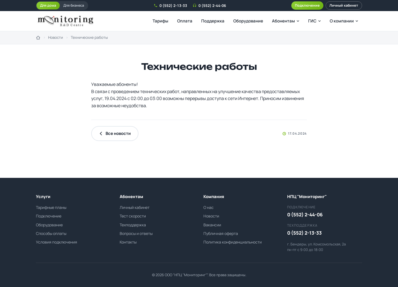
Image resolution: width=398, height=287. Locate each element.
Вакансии (212, 224)
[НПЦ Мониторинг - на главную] (65, 21)
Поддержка (212, 21)
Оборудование (248, 21)
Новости (55, 37)
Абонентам (285, 21)
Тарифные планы (51, 207)
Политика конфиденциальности (232, 242)
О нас (208, 207)
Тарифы (160, 21)
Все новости (115, 133)
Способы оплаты (51, 233)
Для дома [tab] (48, 5)
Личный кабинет (343, 5)
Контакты (128, 242)
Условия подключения (56, 242)
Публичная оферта (220, 233)
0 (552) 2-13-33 (170, 5)
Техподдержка (133, 224)
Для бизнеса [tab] (73, 5)
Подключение (307, 5)
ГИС (314, 21)
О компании (344, 21)
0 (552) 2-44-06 (209, 5)
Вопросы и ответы (136, 233)
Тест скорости (133, 216)
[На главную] (38, 37)
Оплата (184, 21)
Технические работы (89, 37)
